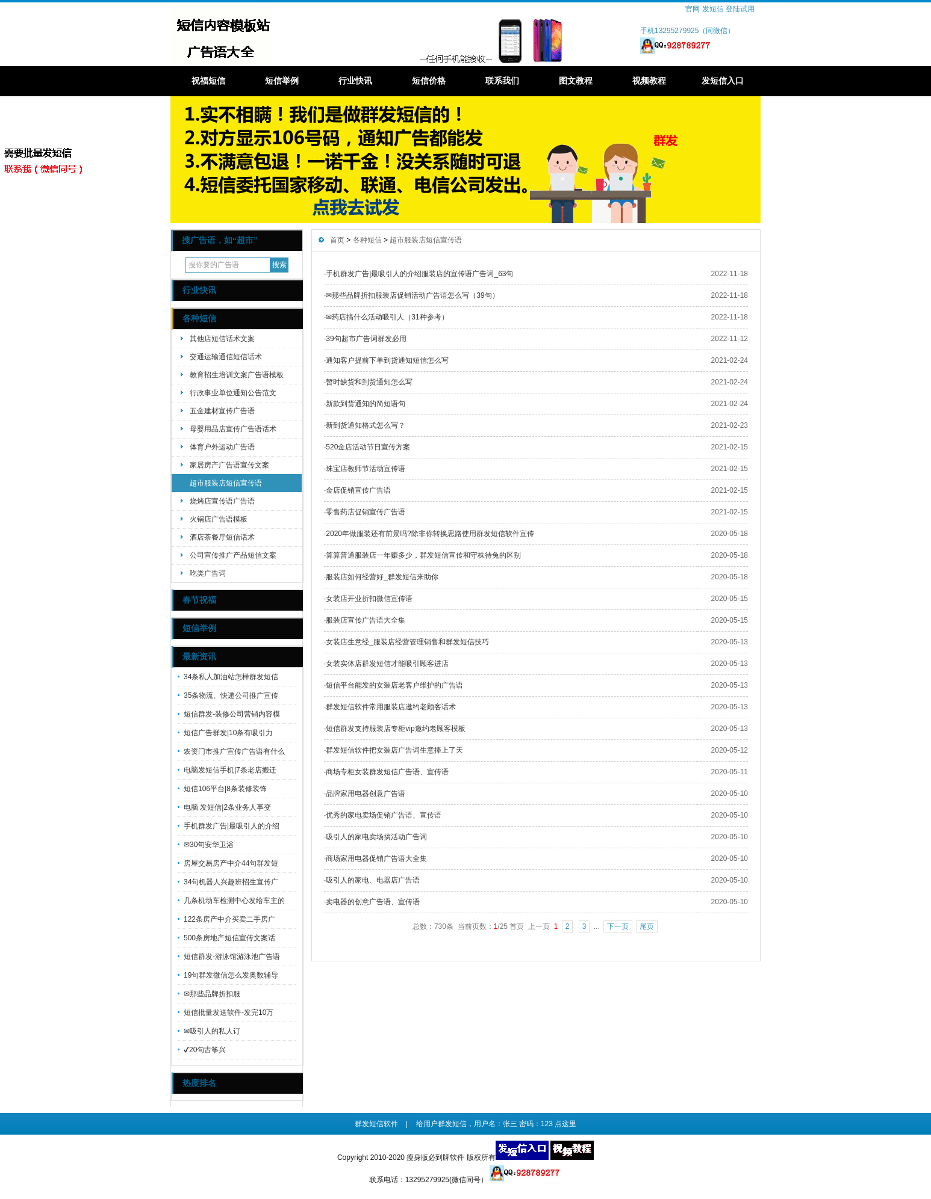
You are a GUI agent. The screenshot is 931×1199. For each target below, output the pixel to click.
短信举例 (282, 80)
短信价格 (429, 80)
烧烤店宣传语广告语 (222, 501)
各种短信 (199, 318)
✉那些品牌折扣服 (212, 994)
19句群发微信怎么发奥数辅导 (231, 975)
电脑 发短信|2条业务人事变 (227, 807)
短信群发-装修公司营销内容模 (232, 714)
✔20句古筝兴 (205, 1050)
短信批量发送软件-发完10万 (228, 1012)
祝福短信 (208, 80)
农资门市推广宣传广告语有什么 (234, 751)
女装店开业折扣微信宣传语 (369, 598)
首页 (337, 240)
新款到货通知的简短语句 (365, 403)
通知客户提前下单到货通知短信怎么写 (387, 360)
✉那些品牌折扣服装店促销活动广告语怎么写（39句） (412, 295)
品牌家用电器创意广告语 (365, 793)
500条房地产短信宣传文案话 (229, 938)
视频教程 (649, 80)
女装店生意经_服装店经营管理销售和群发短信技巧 (407, 642)
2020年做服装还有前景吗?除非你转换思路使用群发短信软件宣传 (430, 533)
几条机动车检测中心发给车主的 (234, 900)
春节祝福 (199, 600)
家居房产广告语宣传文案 (229, 465)
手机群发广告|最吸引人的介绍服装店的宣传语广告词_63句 (419, 274)
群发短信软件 (376, 1124)
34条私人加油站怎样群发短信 (231, 677)
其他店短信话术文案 (222, 338)
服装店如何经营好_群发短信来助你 (382, 577)
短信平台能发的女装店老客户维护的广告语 (394, 685)
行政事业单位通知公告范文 (233, 393)
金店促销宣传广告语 (358, 490)
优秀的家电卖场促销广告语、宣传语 (383, 815)
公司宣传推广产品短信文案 (233, 555)
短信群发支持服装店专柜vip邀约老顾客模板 (395, 728)
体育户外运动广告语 (222, 447)
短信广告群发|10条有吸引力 (228, 733)
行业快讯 (355, 80)
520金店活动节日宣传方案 (368, 447)
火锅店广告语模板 (219, 519)
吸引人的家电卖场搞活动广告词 (376, 837)
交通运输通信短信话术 (226, 357)
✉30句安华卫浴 (209, 844)
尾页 (647, 926)
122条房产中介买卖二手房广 (229, 919)
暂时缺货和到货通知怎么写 (369, 382)
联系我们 (502, 80)
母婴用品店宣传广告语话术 (233, 429)
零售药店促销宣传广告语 (365, 512)
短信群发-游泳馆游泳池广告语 (232, 956)
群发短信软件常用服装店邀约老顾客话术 (391, 707)
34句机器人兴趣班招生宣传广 (231, 882)
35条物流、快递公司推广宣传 (231, 695)
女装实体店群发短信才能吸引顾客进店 (387, 663)
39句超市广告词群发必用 (366, 338)
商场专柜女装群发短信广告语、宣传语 (387, 772)
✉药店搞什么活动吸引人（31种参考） (387, 317)
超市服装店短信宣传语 (226, 483)
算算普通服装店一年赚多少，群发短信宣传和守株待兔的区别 (423, 555)
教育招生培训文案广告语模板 (237, 375)
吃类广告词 (208, 573)
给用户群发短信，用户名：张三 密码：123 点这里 (496, 1124)
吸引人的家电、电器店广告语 (373, 880)
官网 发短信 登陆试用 (720, 9)
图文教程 (576, 80)
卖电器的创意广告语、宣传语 (373, 902)
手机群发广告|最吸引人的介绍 (231, 826)
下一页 (618, 926)
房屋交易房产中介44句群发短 (231, 863)
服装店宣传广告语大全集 (365, 620)
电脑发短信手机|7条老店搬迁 (230, 770)
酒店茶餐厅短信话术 (222, 537)
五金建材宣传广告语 (222, 411)
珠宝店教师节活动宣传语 (365, 468)
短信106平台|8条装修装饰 (225, 788)
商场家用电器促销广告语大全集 (376, 858)
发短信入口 (723, 80)
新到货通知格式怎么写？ (365, 425)
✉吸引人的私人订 (212, 1031)
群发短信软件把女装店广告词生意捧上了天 (394, 750)
